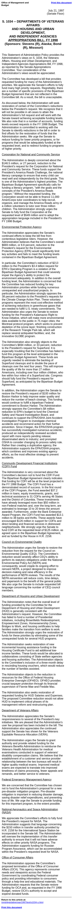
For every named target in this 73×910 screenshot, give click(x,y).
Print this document (61, 2)
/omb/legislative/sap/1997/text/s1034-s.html (22, 902)
